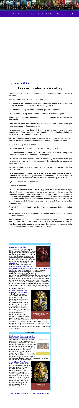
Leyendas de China (19, 83)
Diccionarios (61, 14)
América (21, 14)
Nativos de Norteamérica (17, 247)
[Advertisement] (14, 48)
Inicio (8, 14)
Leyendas (71, 14)
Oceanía (40, 14)
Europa (33, 14)
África (14, 14)
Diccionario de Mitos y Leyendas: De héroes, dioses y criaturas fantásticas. (22, 337)
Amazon (12, 263)
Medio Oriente (50, 14)
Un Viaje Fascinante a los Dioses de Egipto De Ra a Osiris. (18, 292)
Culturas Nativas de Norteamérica (20, 266)
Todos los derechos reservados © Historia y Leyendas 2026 (29, 393)
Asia (27, 14)
